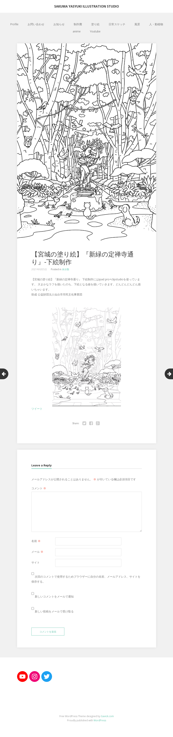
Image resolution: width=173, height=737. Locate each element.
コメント (38, 488)
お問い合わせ (36, 24)
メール (37, 552)
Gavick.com (107, 716)
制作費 (78, 24)
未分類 (65, 269)
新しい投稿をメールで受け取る (54, 611)
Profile (14, 24)
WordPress (100, 720)
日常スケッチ (117, 24)
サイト (35, 562)
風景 (137, 24)
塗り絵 (95, 24)
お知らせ (59, 24)
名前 (36, 541)
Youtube (95, 31)
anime (77, 31)
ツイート (37, 408)
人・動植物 (156, 24)
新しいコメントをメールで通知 (54, 596)
